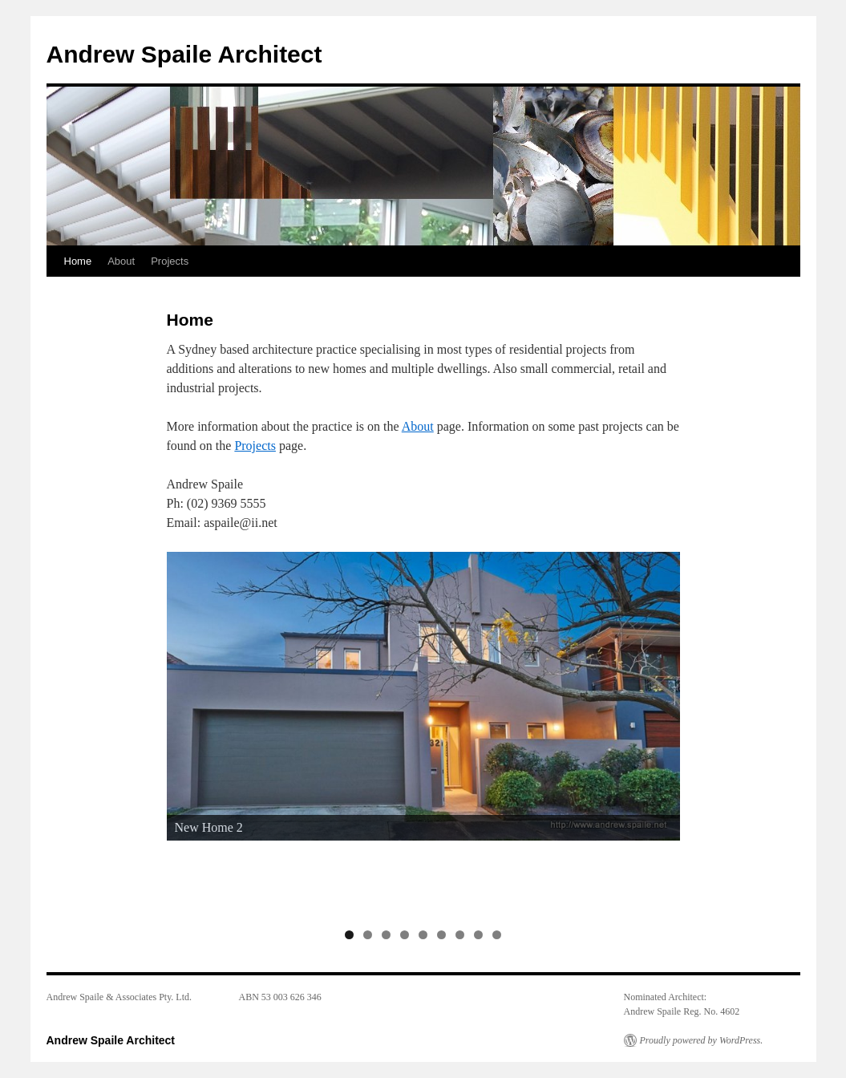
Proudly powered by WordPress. (701, 1040)
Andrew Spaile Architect (184, 54)
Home (78, 261)
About (121, 261)
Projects (169, 261)
